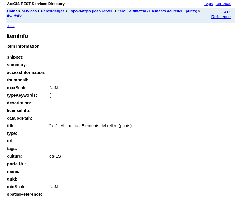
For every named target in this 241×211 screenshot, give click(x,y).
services (29, 11)
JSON (11, 26)
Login (208, 4)
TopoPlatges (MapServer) (91, 11)
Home (12, 11)
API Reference (221, 14)
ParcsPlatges (52, 11)
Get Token (223, 4)
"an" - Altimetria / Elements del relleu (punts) (157, 11)
